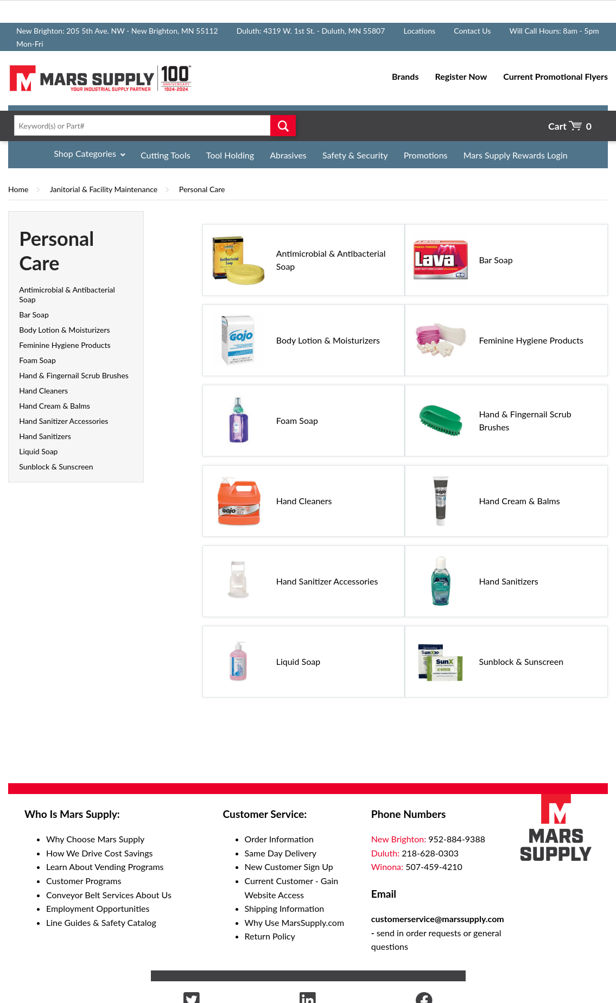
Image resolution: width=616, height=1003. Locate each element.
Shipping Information (285, 908)
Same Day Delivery (281, 853)
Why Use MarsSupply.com (295, 922)
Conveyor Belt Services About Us (109, 895)
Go (283, 125)
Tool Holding (230, 155)
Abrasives (288, 155)
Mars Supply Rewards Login (515, 155)
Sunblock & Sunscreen (56, 466)
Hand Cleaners (43, 390)
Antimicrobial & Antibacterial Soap (331, 259)
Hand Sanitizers (45, 436)
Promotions (426, 155)
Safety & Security (355, 155)
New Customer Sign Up (289, 866)
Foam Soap (37, 360)
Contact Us (472, 30)
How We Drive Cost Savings (99, 853)
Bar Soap (34, 314)
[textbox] (152, 125)
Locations (419, 30)
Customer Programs (83, 880)
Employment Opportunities (97, 908)
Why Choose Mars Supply (95, 839)
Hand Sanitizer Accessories (63, 421)
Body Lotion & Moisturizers (64, 329)
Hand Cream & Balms (54, 405)
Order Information (279, 839)
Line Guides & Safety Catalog (101, 922)
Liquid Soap (38, 451)
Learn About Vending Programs (105, 866)
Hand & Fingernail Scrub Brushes (74, 375)
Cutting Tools (165, 155)
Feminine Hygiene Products (64, 345)
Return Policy (270, 936)
